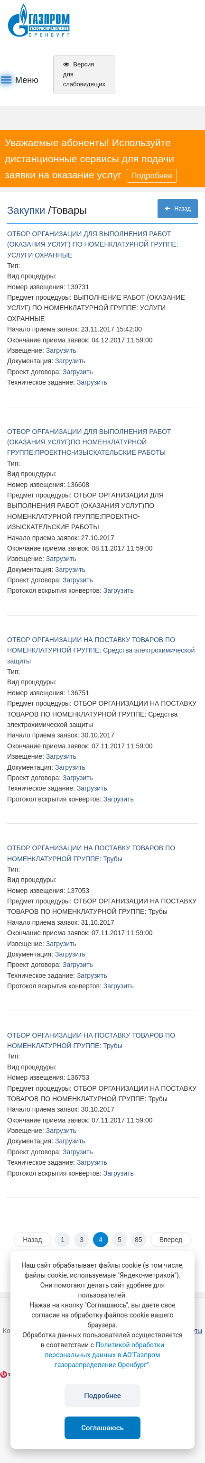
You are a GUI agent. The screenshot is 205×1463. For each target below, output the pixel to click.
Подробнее (151, 175)
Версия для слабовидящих (84, 74)
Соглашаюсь (102, 1428)
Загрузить (61, 350)
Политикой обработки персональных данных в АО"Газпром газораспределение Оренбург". (105, 1355)
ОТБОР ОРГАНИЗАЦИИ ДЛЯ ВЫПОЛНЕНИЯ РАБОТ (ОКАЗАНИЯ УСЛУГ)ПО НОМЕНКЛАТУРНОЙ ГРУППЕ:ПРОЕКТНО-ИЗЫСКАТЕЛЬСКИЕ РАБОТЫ (89, 442)
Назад (178, 208)
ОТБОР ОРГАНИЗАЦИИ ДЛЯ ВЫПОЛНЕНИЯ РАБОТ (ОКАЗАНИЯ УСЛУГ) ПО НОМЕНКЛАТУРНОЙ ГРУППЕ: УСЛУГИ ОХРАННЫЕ (92, 244)
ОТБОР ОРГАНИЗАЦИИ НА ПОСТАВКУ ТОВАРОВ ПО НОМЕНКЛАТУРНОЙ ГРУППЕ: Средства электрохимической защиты (101, 650)
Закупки (27, 210)
